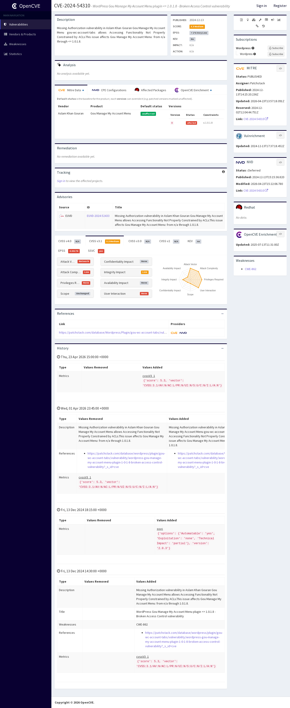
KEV (194, 241)
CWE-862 (250, 269)
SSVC (96, 251)
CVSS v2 (169, 241)
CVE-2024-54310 (72, 5)
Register (280, 5)
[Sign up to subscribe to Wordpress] (276, 48)
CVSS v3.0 (139, 241)
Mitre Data (71, 90)
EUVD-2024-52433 (98, 216)
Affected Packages (150, 90)
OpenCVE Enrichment (193, 90)
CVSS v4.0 (69, 241)
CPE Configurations (109, 90)
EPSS (69, 251)
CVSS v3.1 (104, 241)
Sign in (261, 5)
